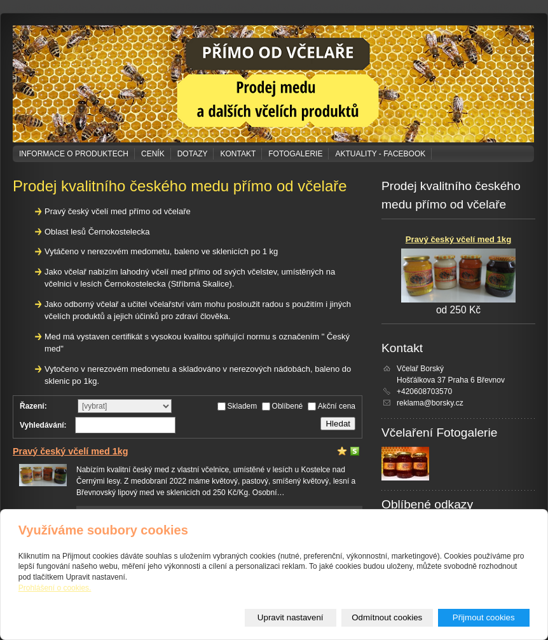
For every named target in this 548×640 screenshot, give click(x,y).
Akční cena (336, 406)
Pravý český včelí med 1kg (70, 451)
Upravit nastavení (290, 617)
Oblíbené (287, 406)
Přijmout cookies (484, 617)
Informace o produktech (73, 153)
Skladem (242, 406)
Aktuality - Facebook (380, 153)
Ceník (153, 153)
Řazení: (33, 406)
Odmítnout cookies (387, 617)
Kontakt (238, 153)
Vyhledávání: (43, 425)
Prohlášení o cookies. (55, 587)
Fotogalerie (295, 153)
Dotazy (192, 153)
